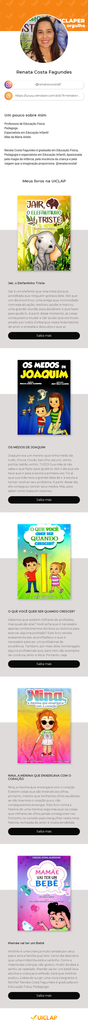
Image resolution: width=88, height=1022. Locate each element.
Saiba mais (44, 335)
